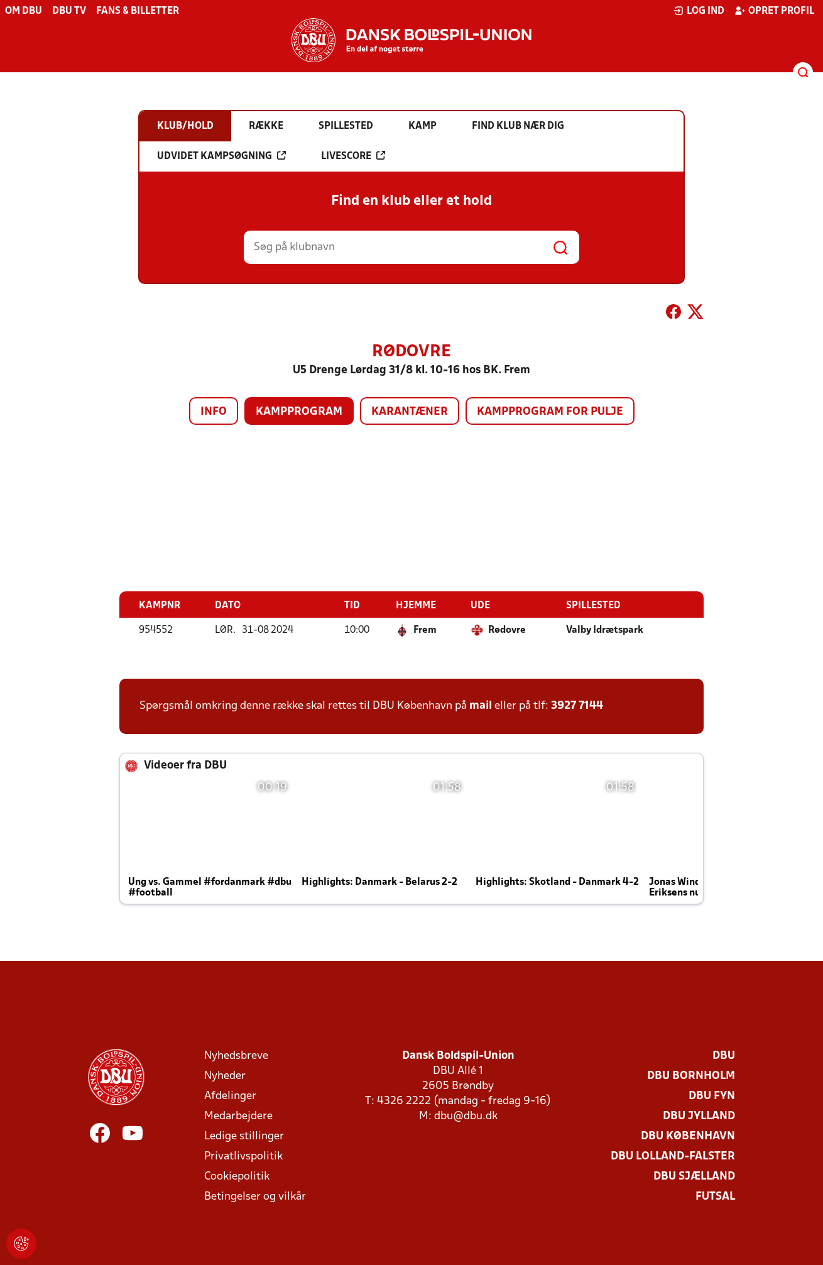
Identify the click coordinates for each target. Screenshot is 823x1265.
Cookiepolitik (237, 1176)
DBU (723, 1055)
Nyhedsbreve (236, 1055)
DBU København (688, 1136)
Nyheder (225, 1075)
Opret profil (774, 10)
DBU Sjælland (694, 1176)
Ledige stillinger (244, 1136)
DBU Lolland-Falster (673, 1156)
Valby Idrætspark (604, 629)
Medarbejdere (238, 1115)
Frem (425, 629)
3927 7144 (577, 705)
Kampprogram (299, 412)
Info (213, 412)
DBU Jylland (699, 1115)
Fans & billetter (137, 11)
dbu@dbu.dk (466, 1115)
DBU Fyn (712, 1095)
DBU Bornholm (691, 1075)
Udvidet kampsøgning (221, 156)
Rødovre (507, 629)
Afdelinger (230, 1095)
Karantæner (409, 412)
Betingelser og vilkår (255, 1196)
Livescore (353, 156)
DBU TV (69, 11)
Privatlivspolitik (243, 1156)
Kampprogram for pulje (550, 412)
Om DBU (23, 11)
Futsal (715, 1196)
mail (480, 705)
